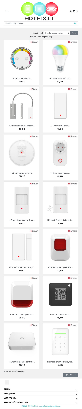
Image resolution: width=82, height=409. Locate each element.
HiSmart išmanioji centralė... (22, 361)
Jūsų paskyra (10, 398)
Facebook (7, 382)
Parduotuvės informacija (16, 402)
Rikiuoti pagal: (37, 33)
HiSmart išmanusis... (21, 78)
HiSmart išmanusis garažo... (21, 125)
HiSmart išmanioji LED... (60, 78)
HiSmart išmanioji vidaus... (60, 267)
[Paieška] (41, 23)
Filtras (74, 33)
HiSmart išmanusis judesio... (22, 220)
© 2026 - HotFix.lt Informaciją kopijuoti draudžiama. (41, 406)
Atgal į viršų (70, 374)
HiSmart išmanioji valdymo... (60, 361)
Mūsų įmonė (9, 394)
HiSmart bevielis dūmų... (22, 173)
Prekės (7, 389)
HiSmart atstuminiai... (60, 314)
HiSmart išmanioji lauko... (22, 314)
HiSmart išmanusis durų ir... (21, 267)
